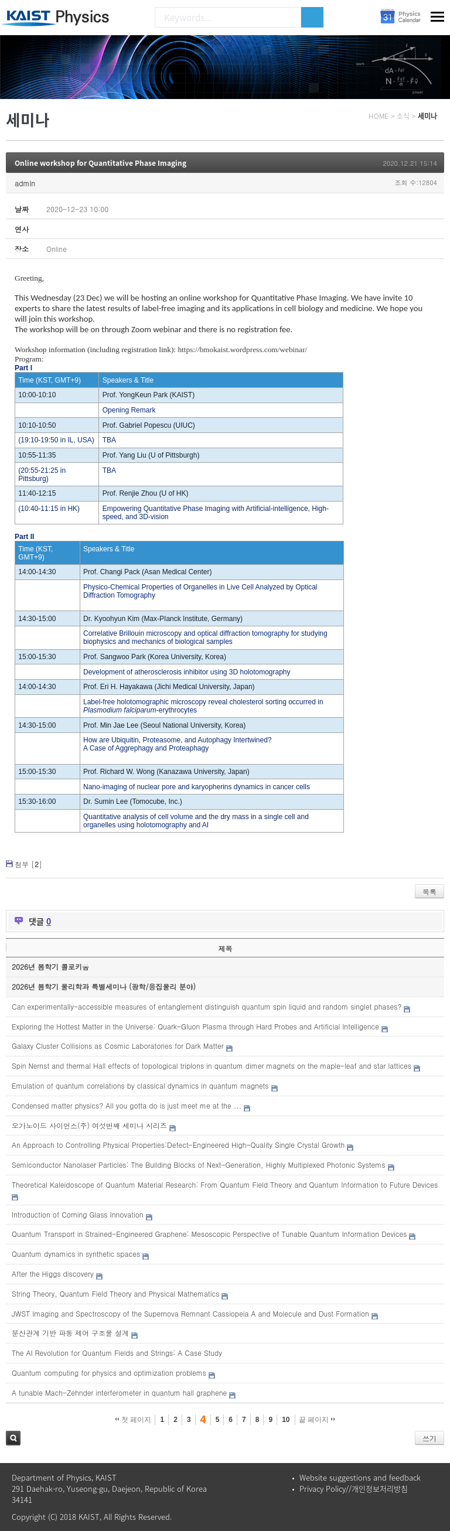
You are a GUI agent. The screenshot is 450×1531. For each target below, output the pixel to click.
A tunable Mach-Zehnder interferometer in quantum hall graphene (119, 1392)
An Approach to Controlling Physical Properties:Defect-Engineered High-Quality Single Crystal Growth (178, 1145)
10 (285, 1420)
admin (25, 183)
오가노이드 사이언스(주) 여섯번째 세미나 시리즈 (89, 1125)
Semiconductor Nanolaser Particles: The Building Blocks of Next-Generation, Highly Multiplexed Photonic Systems (199, 1164)
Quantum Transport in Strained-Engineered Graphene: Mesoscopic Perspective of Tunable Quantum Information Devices (209, 1234)
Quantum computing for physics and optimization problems (109, 1372)
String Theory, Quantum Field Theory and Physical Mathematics (115, 1293)
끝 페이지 (317, 1420)
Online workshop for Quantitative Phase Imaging (100, 163)
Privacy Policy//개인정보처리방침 (353, 1488)
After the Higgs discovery (53, 1273)
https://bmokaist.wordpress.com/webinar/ (242, 349)
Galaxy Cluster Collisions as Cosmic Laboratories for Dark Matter (118, 1046)
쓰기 (429, 1438)
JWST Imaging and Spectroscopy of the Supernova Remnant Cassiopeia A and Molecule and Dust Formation (190, 1313)
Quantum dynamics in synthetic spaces (76, 1254)
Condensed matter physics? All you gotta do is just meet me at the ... (126, 1105)
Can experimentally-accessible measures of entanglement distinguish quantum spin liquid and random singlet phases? (206, 1006)
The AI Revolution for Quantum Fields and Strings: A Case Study (117, 1353)
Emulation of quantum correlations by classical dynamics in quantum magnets (140, 1085)
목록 (429, 891)
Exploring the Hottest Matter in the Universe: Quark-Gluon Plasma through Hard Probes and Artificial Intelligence (195, 1026)
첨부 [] (28, 864)
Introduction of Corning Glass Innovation (78, 1214)
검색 (13, 1438)
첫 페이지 (133, 1420)
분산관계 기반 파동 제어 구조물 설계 (70, 1333)
